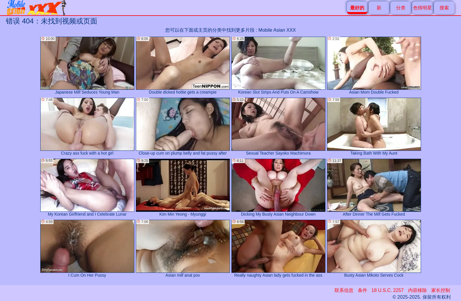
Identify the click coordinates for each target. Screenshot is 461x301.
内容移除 (417, 290)
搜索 (444, 7)
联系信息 (344, 290)
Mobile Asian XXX (277, 30)
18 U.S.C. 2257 (388, 290)
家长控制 (440, 290)
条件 (362, 290)
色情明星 (422, 7)
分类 (400, 7)
